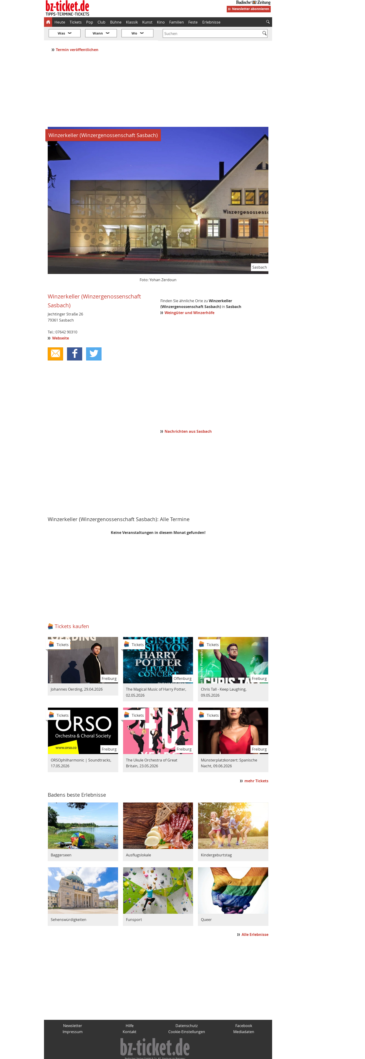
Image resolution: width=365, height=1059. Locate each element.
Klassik (132, 22)
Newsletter (72, 1011)
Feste (193, 22)
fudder (156, 1053)
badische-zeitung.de (103, 1053)
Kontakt (129, 1017)
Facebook (243, 1011)
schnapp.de (136, 1053)
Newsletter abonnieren (250, 9)
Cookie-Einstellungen (186, 1017)
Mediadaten (243, 1017)
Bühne (116, 22)
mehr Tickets (256, 767)
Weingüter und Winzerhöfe (189, 298)
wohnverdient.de (182, 1053)
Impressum (73, 1017)
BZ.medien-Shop (215, 1053)
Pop (89, 22)
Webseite (60, 324)
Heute (59, 22)
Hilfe (130, 1011)
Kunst (147, 22)
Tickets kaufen (72, 612)
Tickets (76, 22)
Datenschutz (187, 1011)
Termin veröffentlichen (77, 35)
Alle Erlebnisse (255, 920)
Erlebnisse (211, 22)
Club (101, 22)
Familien (176, 22)
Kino (161, 22)
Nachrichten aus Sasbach (188, 417)
